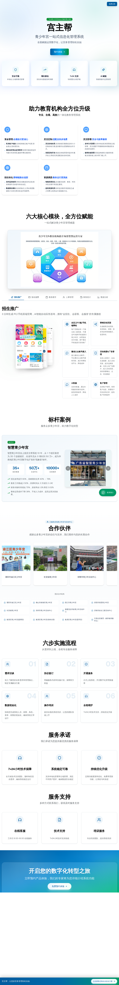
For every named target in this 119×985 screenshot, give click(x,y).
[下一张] (108, 481)
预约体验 (59, 51)
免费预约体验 (59, 900)
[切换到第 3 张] (90, 498)
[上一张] (68, 481)
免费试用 (112, 4)
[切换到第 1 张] (86, 498)
